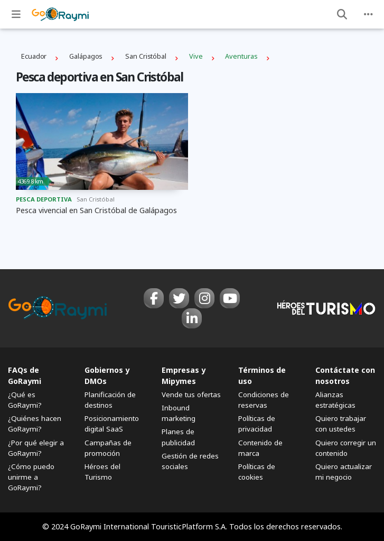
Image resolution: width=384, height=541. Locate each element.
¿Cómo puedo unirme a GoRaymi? (31, 477)
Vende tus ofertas (191, 394)
